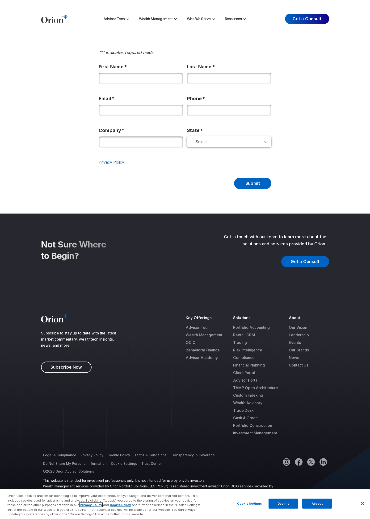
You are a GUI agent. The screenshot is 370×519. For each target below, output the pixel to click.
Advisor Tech (114, 18)
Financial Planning (249, 365)
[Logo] (54, 18)
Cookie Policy (119, 455)
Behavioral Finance (203, 350)
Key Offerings (199, 317)
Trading (240, 342)
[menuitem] (118, 19)
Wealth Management (156, 18)
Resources (233, 18)
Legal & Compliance (59, 455)
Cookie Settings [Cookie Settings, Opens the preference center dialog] (249, 505)
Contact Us (298, 365)
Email (105, 98)
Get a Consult (307, 18)
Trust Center (151, 463)
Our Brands (299, 350)
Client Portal (244, 372)
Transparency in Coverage (193, 455)
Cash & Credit (245, 418)
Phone (194, 98)
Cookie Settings (124, 463)
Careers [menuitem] (269, 4)
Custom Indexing (248, 395)
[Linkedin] (323, 462)
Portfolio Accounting (251, 327)
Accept (317, 505)
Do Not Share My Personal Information (75, 463)
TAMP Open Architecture (255, 387)
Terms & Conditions (150, 455)
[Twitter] (311, 462)
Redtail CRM (244, 335)
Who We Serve (199, 18)
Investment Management (255, 433)
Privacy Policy (111, 162)
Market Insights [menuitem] (241, 4)
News (294, 357)
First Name (111, 67)
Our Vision (298, 327)
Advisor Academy (202, 357)
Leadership (299, 335)
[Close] (362, 505)
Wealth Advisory (247, 402)
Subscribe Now (66, 367)
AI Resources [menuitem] (202, 4)
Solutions (242, 317)
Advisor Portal (245, 380)
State (193, 130)
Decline (283, 505)
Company (110, 130)
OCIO (191, 342)
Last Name (199, 67)
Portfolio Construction (252, 425)
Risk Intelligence (247, 350)
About (294, 317)
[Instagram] (286, 462)
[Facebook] (298, 462)
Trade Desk (243, 410)
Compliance (244, 357)
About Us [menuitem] (292, 4)
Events (295, 342)
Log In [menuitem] (320, 4)
